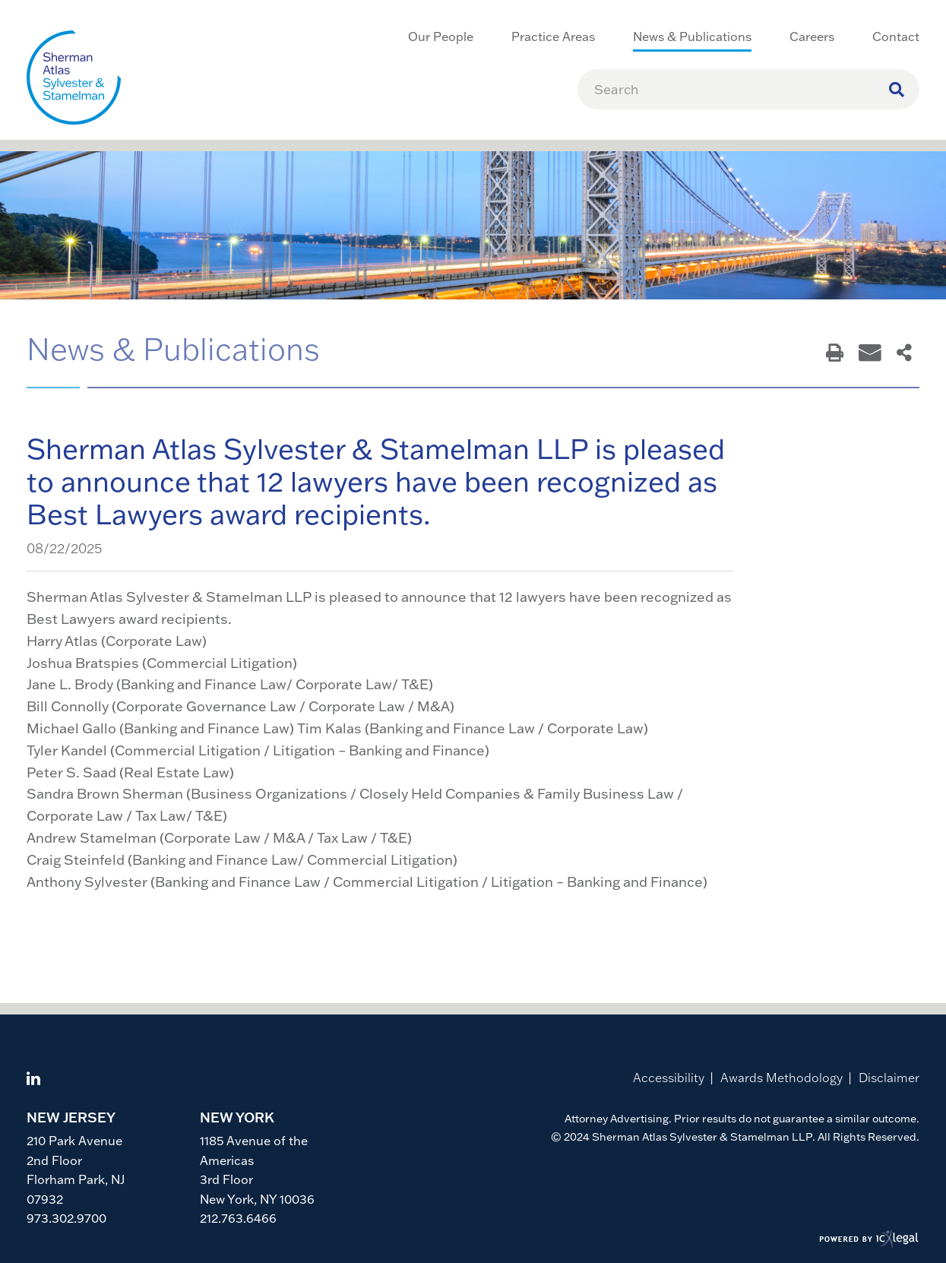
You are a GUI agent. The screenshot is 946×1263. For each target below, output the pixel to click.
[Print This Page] (834, 353)
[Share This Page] (904, 353)
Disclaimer (889, 1077)
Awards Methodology (781, 1077)
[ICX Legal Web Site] (869, 1240)
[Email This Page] (870, 353)
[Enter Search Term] (741, 89)
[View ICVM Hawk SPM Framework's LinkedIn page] (33, 1080)
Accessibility (668, 1077)
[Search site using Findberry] (896, 89)
